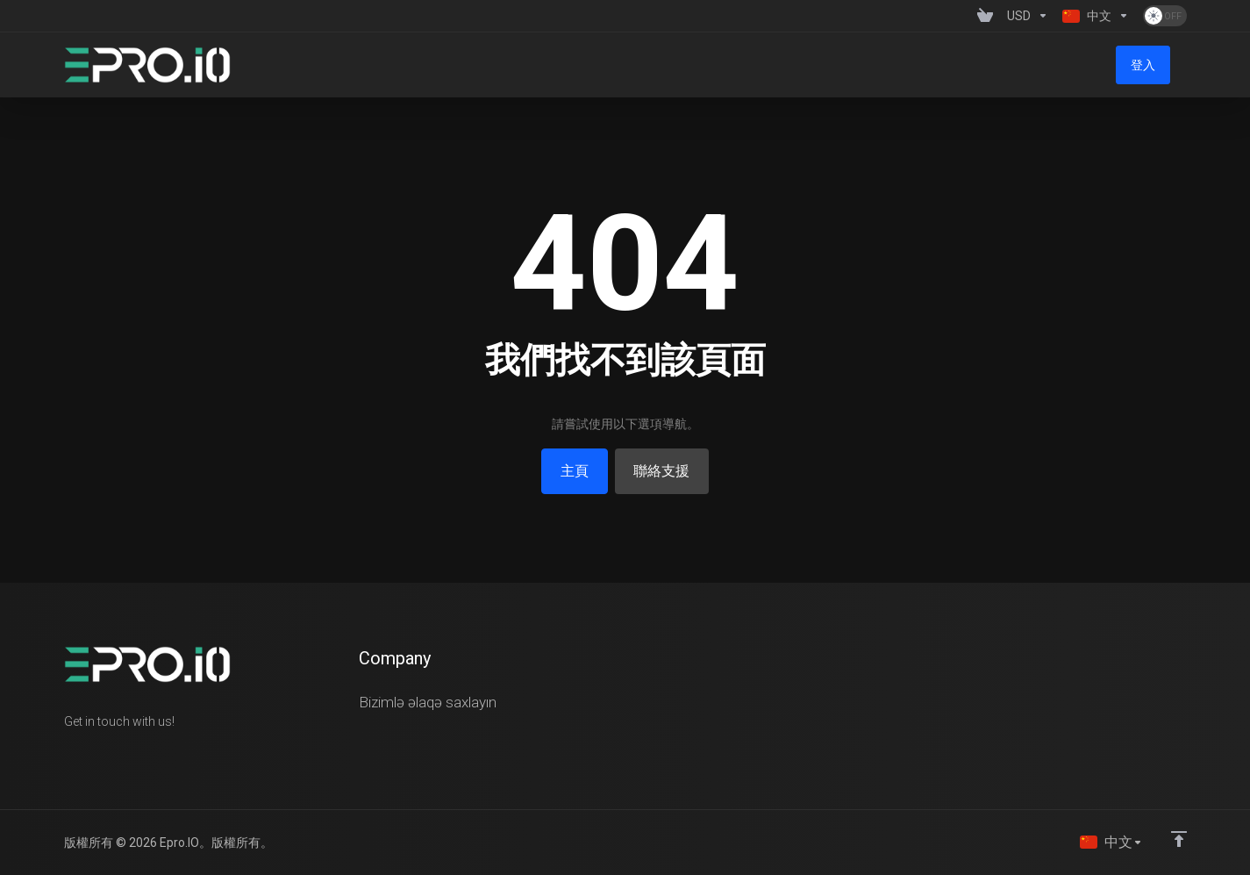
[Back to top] (1179, 837)
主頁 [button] (570, 470)
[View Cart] (985, 16)
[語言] (1110, 841)
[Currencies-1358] (1027, 16)
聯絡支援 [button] (666, 470)
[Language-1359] (1095, 16)
